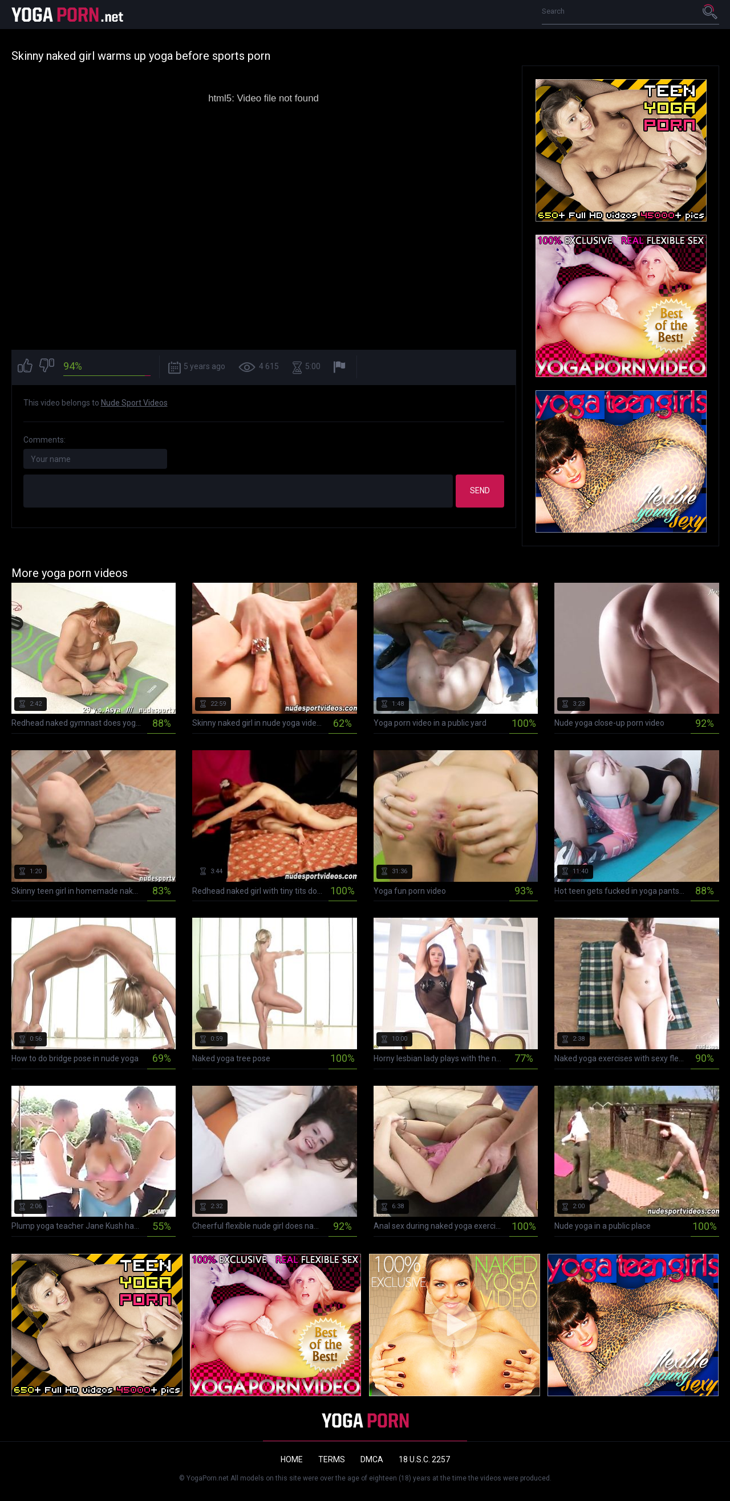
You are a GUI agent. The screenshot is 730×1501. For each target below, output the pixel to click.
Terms (331, 1459)
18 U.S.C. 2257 (424, 1459)
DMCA (371, 1459)
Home (292, 1459)
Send (480, 490)
